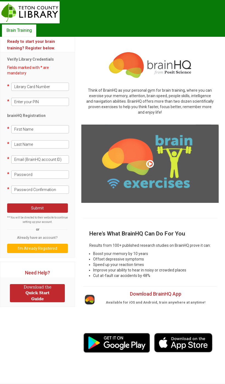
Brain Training (19, 30)
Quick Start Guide (37, 293)
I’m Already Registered (37, 248)
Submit (37, 208)
